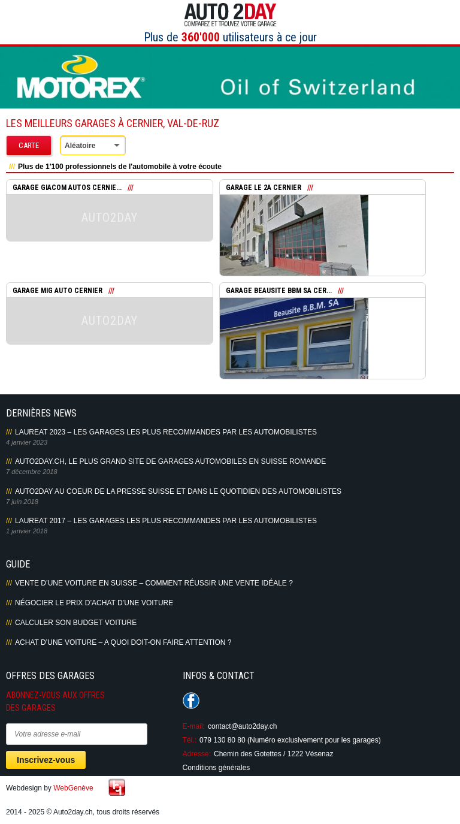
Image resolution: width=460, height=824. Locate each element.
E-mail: (194, 726)
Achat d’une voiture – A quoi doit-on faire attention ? (123, 642)
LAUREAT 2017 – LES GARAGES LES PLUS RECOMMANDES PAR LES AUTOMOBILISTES (166, 521)
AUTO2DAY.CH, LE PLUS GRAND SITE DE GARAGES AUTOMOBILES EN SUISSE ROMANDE (170, 461)
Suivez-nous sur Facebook (191, 700)
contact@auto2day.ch (242, 726)
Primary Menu (6, 31)
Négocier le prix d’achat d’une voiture (94, 603)
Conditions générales (216, 767)
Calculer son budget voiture (76, 622)
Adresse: (197, 754)
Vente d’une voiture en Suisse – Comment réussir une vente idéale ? (154, 583)
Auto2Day (230, 15)
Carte (29, 145)
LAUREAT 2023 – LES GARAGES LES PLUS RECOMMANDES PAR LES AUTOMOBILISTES (166, 432)
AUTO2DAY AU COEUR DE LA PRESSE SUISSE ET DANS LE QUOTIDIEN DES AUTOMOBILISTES (178, 491)
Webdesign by (49, 788)
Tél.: (189, 740)
